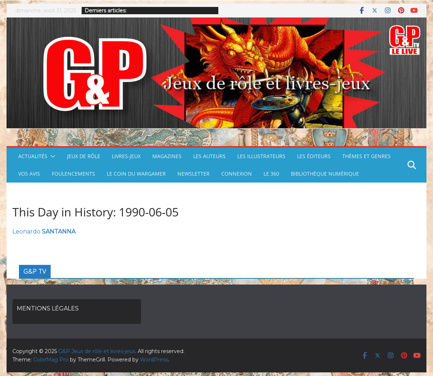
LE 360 (271, 173)
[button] (51, 156)
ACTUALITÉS (32, 156)
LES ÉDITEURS (314, 156)
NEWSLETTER (194, 173)
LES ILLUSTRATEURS (261, 156)
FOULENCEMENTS (73, 173)
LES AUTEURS (209, 156)
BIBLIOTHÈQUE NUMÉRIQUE (325, 173)
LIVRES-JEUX (126, 156)
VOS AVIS (29, 173)
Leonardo (43, 231)
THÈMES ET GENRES (366, 156)
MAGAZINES (167, 156)
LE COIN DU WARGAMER (136, 173)
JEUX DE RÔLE (83, 156)
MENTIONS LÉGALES (48, 308)
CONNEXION (236, 173)
